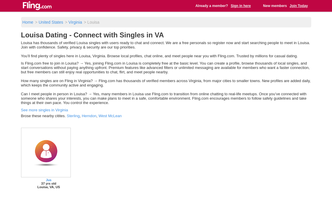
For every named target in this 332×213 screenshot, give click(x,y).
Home (28, 22)
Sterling (73, 116)
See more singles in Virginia (44, 110)
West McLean (110, 116)
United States (51, 22)
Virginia (75, 22)
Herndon (89, 116)
